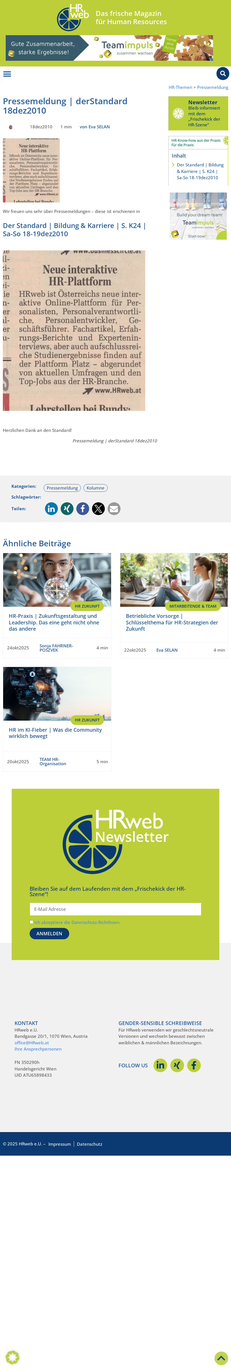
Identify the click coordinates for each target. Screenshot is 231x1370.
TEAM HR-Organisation (53, 761)
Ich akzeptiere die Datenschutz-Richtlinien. (77, 922)
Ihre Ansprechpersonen (38, 1049)
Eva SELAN (167, 650)
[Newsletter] (178, 113)
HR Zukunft (87, 606)
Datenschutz (89, 1144)
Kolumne (96, 488)
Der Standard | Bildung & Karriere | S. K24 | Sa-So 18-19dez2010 (200, 171)
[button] (51, 508)
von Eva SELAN (95, 126)
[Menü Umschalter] (7, 74)
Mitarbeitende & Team (192, 606)
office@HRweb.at (32, 1042)
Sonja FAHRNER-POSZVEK (56, 648)
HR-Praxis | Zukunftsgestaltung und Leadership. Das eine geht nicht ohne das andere (54, 622)
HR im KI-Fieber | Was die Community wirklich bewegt (55, 733)
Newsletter (202, 102)
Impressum (59, 1144)
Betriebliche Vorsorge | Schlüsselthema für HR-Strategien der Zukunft (172, 622)
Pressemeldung (212, 87)
